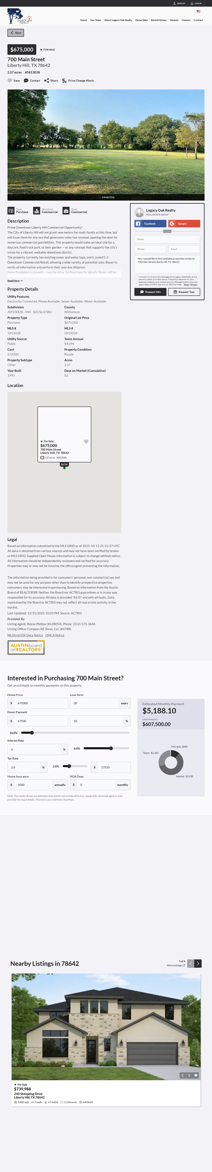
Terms (186, 284)
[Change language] (198, 11)
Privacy (193, 284)
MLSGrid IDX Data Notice (25, 635)
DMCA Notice (54, 635)
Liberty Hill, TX (22, 65)
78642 (44, 65)
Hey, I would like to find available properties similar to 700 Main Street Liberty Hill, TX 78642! (167, 264)
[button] (150, 292)
